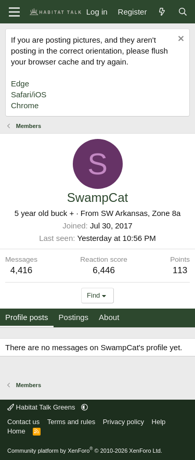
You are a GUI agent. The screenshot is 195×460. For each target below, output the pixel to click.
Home (16, 431)
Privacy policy (123, 422)
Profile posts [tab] (26, 317)
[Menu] (14, 12)
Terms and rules (71, 422)
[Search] (183, 11)
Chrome (24, 105)
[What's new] (162, 11)
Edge (20, 83)
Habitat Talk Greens (42, 407)
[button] (84, 407)
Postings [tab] (74, 317)
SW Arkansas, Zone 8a (140, 213)
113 (180, 270)
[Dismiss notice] (179, 39)
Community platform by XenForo (84, 451)
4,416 (21, 270)
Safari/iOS (28, 94)
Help (159, 422)
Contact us (23, 422)
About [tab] (109, 317)
